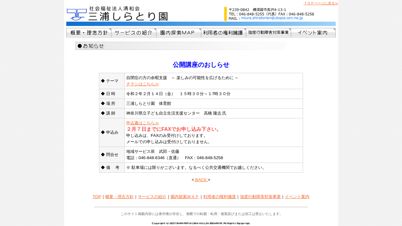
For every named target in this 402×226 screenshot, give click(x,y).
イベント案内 (297, 196)
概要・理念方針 (119, 196)
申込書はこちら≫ (142, 123)
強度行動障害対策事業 (260, 196)
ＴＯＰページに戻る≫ (321, 3)
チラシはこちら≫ (142, 84)
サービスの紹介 (152, 196)
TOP (97, 196)
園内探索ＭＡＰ (185, 196)
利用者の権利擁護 (219, 196)
